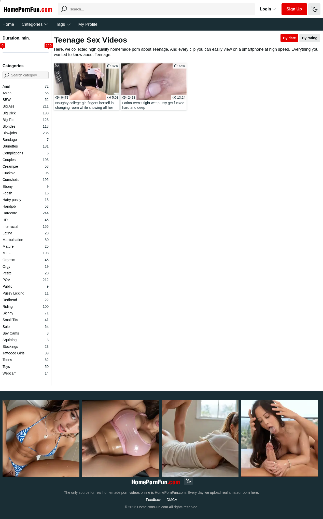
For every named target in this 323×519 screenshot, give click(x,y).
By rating (309, 38)
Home (8, 24)
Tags (63, 24)
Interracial (26, 226)
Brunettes (26, 146)
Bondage (26, 139)
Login (268, 9)
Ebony (26, 186)
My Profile (88, 24)
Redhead (26, 300)
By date (289, 38)
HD (26, 220)
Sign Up (294, 9)
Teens (26, 359)
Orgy (26, 266)
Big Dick (26, 113)
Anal (26, 86)
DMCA (172, 500)
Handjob (26, 206)
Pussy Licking (26, 293)
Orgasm (26, 260)
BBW (26, 99)
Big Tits (26, 119)
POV (26, 279)
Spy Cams (26, 333)
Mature (26, 246)
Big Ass (26, 106)
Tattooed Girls (26, 353)
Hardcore (26, 213)
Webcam (26, 373)
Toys (26, 366)
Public (26, 286)
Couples (26, 159)
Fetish (26, 193)
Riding (26, 306)
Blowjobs (26, 133)
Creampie (26, 166)
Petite (26, 273)
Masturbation (26, 239)
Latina (26, 233)
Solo (26, 326)
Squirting (26, 340)
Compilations (26, 153)
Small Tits (26, 319)
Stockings (26, 346)
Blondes (26, 126)
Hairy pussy (26, 199)
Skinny (26, 313)
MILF (26, 253)
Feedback (153, 500)
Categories (35, 24)
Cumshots (26, 179)
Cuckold (26, 173)
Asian (26, 93)
